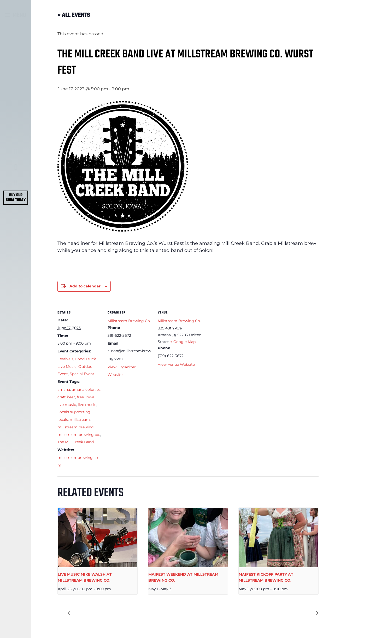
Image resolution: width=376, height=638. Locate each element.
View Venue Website (176, 364)
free (80, 397)
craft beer (66, 397)
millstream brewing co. (78, 434)
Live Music (67, 366)
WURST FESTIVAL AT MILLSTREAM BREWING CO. (124, 613)
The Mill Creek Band (75, 442)
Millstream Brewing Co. (129, 320)
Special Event (82, 373)
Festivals (65, 359)
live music (87, 404)
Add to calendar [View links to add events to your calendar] (85, 286)
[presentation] (97, 538)
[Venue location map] (235, 335)
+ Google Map (183, 341)
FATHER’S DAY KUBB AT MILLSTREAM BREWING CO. (259, 613)
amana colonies (86, 389)
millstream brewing (75, 427)
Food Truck (85, 359)
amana (63, 389)
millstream (80, 419)
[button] (15, 15)
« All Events (73, 15)
